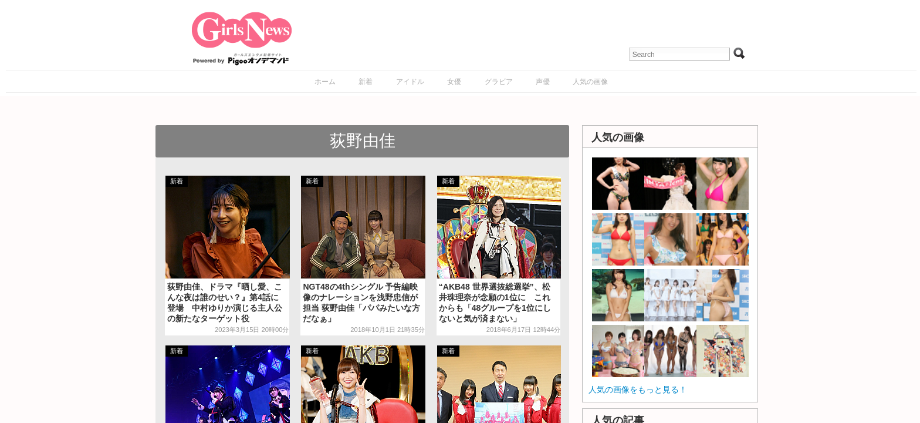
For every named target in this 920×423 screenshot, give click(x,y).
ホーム (325, 82)
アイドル (410, 82)
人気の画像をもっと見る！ (637, 389)
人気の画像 (590, 82)
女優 (454, 82)
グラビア (499, 82)
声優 (543, 82)
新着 (365, 82)
